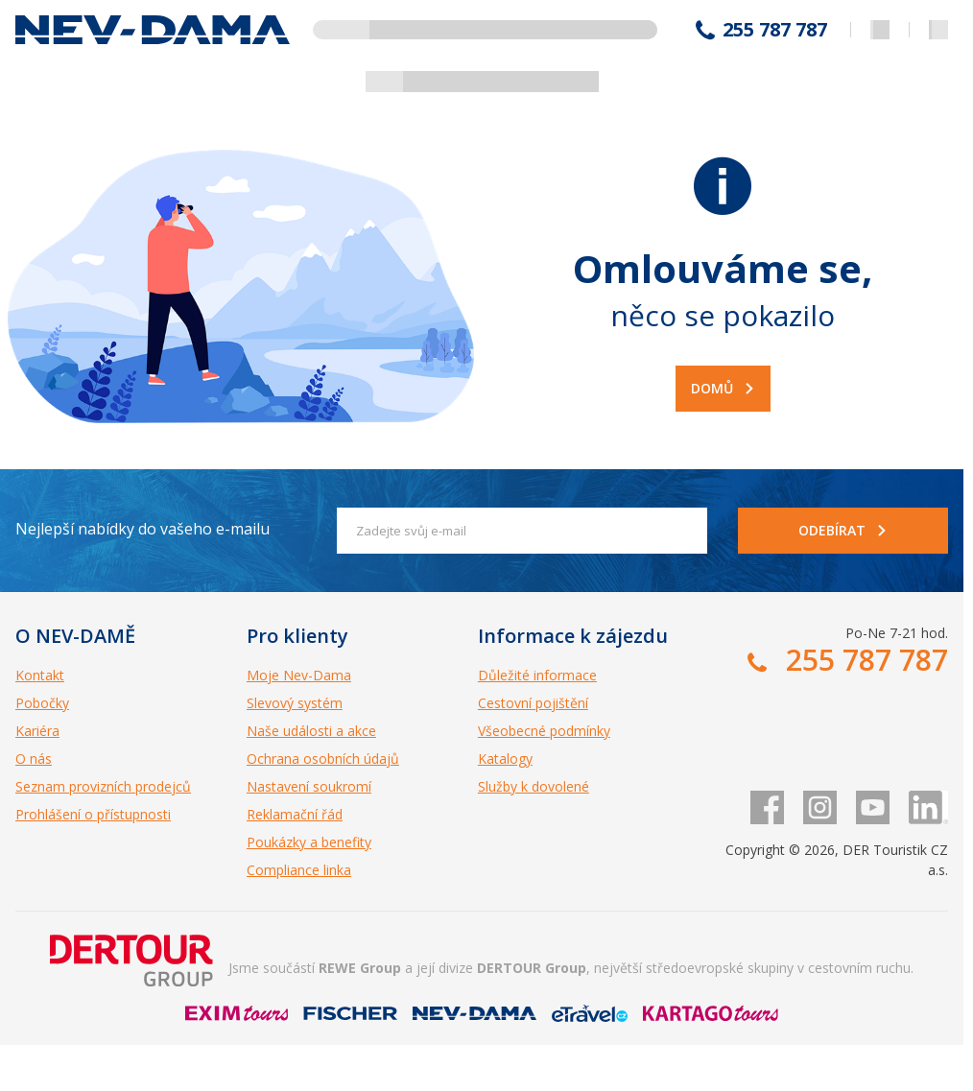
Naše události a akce (311, 731)
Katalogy (505, 758)
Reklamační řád (295, 814)
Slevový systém (295, 703)
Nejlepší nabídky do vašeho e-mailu (142, 528)
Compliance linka (299, 870)
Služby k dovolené (533, 786)
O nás (33, 758)
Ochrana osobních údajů (323, 758)
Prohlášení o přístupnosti (93, 814)
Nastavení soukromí (309, 786)
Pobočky (42, 703)
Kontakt (39, 675)
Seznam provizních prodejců (103, 786)
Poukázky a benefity (309, 842)
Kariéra (37, 731)
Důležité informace (537, 675)
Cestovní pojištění (533, 703)
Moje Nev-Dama (299, 675)
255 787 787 (775, 29)
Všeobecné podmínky (544, 731)
